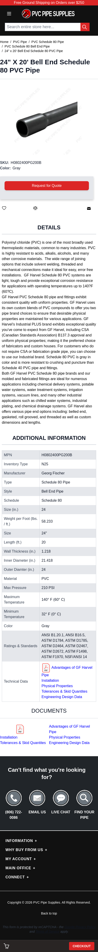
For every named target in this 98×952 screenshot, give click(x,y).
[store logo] (48, 13)
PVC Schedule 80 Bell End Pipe (27, 46)
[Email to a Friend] (88, 208)
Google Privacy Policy (79, 927)
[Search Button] (85, 27)
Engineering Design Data (61, 697)
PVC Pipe (20, 42)
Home (4, 42)
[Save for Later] (4, 208)
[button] (47, 120)
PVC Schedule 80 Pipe (47, 42)
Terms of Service (47, 931)
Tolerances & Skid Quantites (64, 691)
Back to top (49, 913)
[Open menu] (9, 13)
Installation (50, 680)
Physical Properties (57, 686)
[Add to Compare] (35, 208)
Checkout (82, 946)
